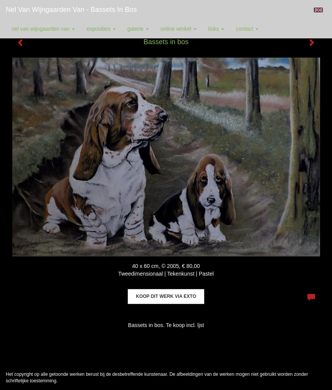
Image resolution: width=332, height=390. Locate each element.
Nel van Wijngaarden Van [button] (43, 29)
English (318, 10)
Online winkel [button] (178, 29)
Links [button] (216, 29)
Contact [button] (247, 29)
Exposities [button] (101, 29)
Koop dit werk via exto (166, 296)
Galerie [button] (138, 29)
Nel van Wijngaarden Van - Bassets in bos (71, 9)
